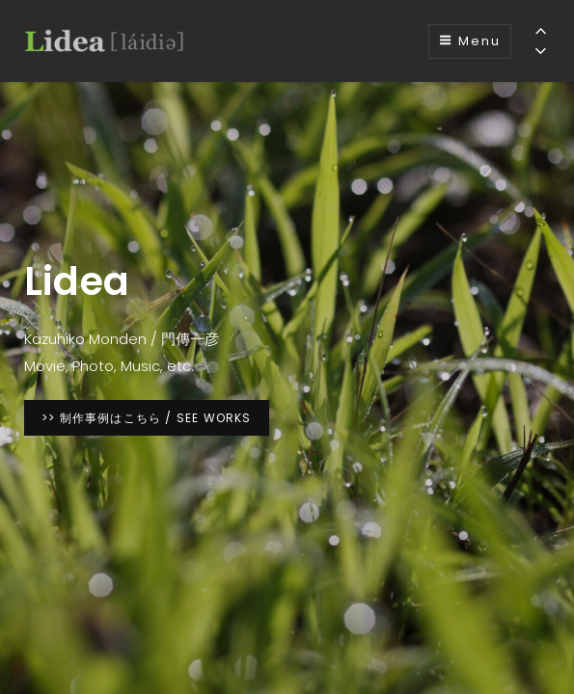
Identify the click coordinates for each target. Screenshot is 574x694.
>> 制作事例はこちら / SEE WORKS (155, 416)
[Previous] (541, 30)
